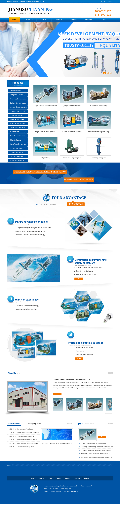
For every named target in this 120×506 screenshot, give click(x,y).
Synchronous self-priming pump (72, 158)
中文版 (103, 1)
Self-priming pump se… (18, 103)
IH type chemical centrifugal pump (45, 132)
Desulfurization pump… (18, 144)
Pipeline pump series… (18, 111)
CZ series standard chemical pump (72, 132)
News (44, 20)
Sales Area (89, 20)
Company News (34, 424)
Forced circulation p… (17, 160)
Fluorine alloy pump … (18, 99)
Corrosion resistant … (17, 156)
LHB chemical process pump (98, 105)
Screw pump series (16, 115)
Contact (103, 20)
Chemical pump (15, 91)
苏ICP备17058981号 (86, 486)
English (110, 1)
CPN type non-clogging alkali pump (98, 132)
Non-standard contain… (18, 136)
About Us (29, 20)
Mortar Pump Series (17, 119)
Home (14, 20)
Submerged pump (16, 148)
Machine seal (14, 132)
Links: (9, 465)
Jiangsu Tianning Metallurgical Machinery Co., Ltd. (72, 379)
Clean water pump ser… (18, 128)
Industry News (14, 424)
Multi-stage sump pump (99, 158)
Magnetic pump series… (18, 123)
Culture (73, 20)
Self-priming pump (16, 95)
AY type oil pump (45, 158)
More (78, 279)
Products (59, 20)
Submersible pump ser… (18, 107)
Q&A (81, 424)
